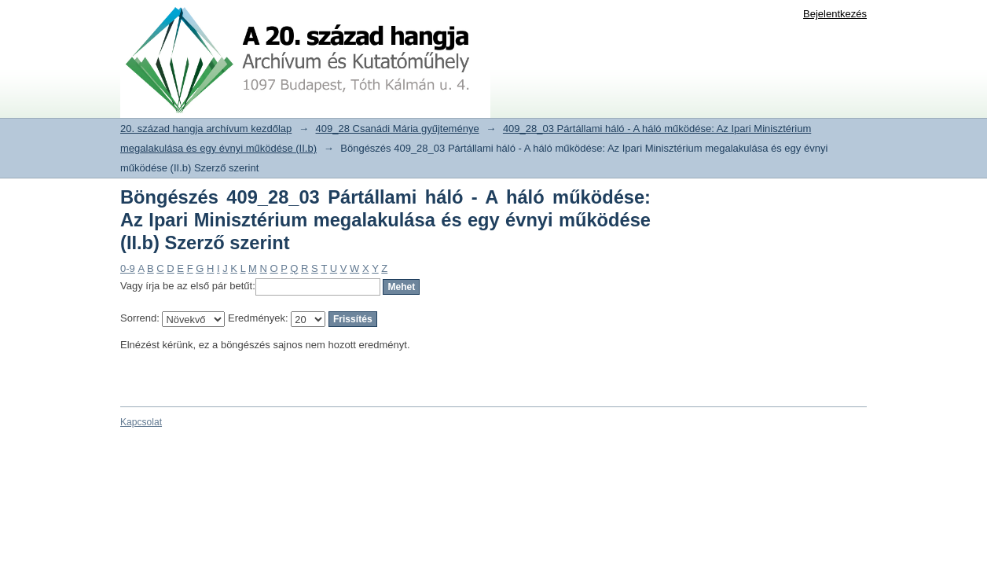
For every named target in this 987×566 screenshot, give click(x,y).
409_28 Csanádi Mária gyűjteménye (397, 128)
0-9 (127, 268)
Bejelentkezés (835, 14)
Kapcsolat (141, 422)
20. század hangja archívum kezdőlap (206, 128)
